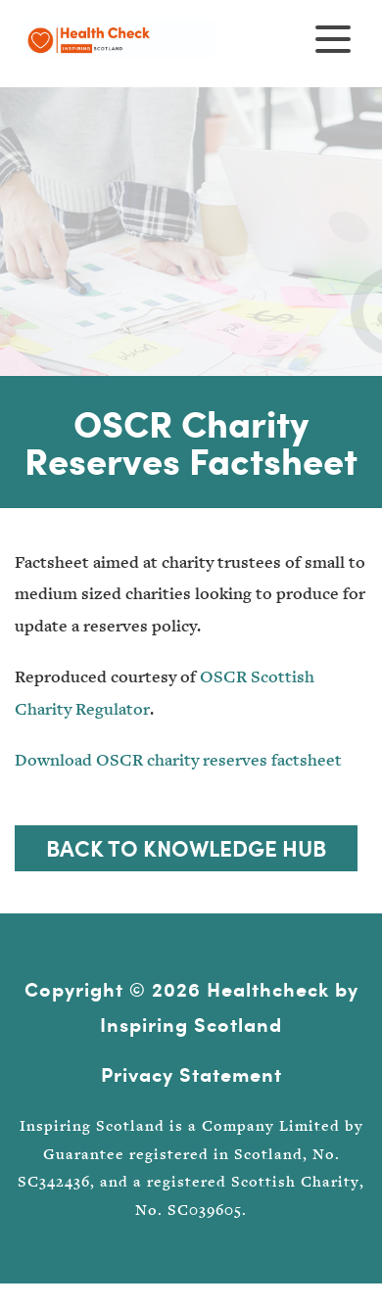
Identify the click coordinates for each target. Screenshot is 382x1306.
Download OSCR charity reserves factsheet (178, 760)
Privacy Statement (191, 1074)
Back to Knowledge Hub (186, 848)
